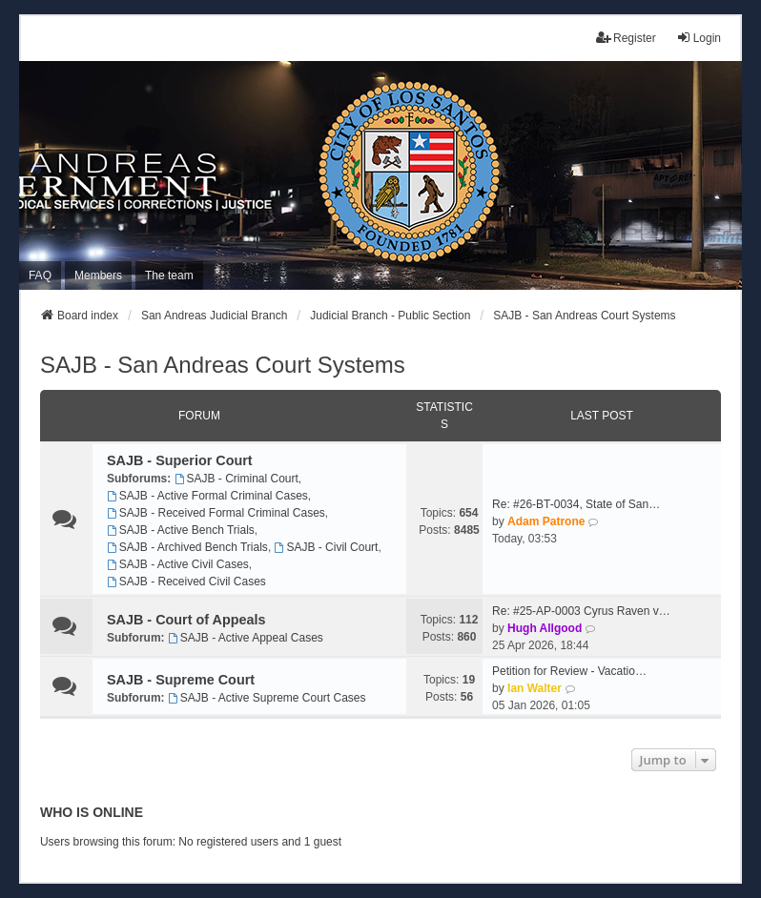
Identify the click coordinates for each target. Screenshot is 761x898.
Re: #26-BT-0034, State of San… (576, 504)
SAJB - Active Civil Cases (178, 564)
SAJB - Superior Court (180, 460)
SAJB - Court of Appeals (186, 619)
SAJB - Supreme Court (181, 679)
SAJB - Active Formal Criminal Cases (207, 495)
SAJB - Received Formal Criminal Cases (216, 513)
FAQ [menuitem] (40, 275)
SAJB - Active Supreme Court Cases (267, 697)
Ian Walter (534, 688)
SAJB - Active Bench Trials (181, 530)
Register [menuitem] (626, 38)
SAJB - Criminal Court (236, 478)
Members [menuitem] (98, 275)
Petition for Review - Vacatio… (569, 671)
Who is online (91, 812)
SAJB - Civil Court (327, 547)
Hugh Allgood (544, 628)
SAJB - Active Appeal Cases (245, 637)
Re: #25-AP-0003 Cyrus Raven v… (581, 611)
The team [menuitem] (169, 275)
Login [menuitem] (698, 38)
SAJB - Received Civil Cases (186, 581)
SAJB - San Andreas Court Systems (222, 365)
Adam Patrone (546, 521)
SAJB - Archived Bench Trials (187, 547)
